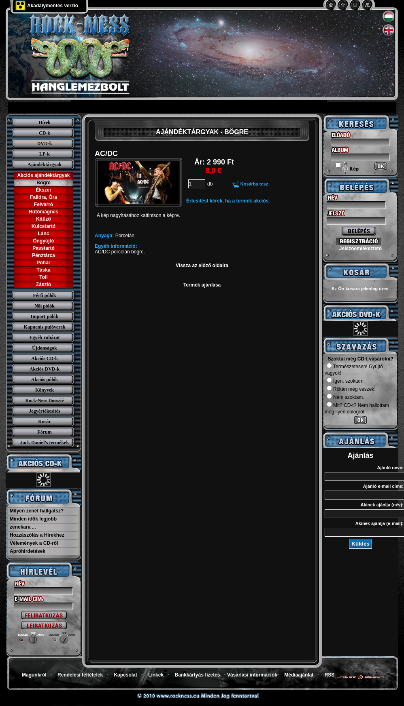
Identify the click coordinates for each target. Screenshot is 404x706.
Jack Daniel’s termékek (44, 442)
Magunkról (34, 675)
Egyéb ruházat (45, 337)
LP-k (44, 154)
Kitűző (43, 219)
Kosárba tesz (254, 183)
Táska (43, 270)
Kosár (44, 421)
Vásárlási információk (252, 675)
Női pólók (44, 306)
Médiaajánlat (298, 675)
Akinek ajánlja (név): (382, 504)
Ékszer (43, 190)
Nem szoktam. (345, 397)
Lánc (43, 233)
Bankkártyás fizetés (197, 675)
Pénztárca (43, 255)
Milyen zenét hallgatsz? (37, 511)
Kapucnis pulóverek (45, 327)
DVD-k (44, 143)
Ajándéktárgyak (45, 164)
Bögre (43, 182)
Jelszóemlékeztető (360, 248)
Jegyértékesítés (44, 411)
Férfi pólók (44, 295)
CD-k (44, 133)
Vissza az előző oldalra (202, 265)
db (210, 184)
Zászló (43, 284)
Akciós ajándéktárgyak (43, 175)
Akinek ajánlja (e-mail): (379, 523)
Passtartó (43, 248)
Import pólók (44, 316)
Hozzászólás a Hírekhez (37, 535)
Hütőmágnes (43, 212)
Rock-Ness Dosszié (45, 400)
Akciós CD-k (44, 358)
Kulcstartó (43, 226)
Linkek (156, 675)
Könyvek (44, 390)
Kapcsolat (125, 675)
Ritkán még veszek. (351, 389)
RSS (330, 675)
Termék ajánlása (202, 285)
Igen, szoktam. (346, 381)
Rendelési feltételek (80, 675)
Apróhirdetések (27, 551)
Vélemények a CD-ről (34, 543)
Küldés (360, 544)
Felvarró (43, 204)
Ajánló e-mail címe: (383, 486)
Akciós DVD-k (45, 369)
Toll (43, 277)
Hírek (44, 122)
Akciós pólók (44, 379)
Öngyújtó (43, 241)
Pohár (43, 263)
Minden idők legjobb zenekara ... (33, 523)
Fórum (44, 432)
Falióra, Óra (43, 197)
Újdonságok (44, 348)
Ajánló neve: (390, 467)
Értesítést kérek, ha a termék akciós (227, 201)
